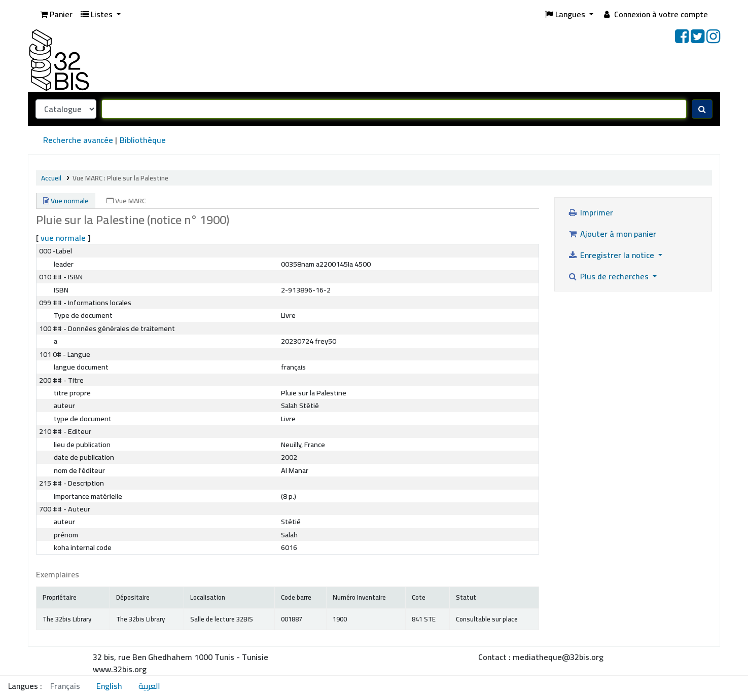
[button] (56, 14)
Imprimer (590, 212)
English (109, 685)
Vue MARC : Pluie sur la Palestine (120, 178)
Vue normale (66, 200)
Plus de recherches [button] (609, 276)
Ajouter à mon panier (611, 233)
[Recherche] (702, 109)
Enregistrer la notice (611, 255)
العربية (149, 685)
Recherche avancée (78, 140)
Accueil (51, 178)
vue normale (63, 237)
